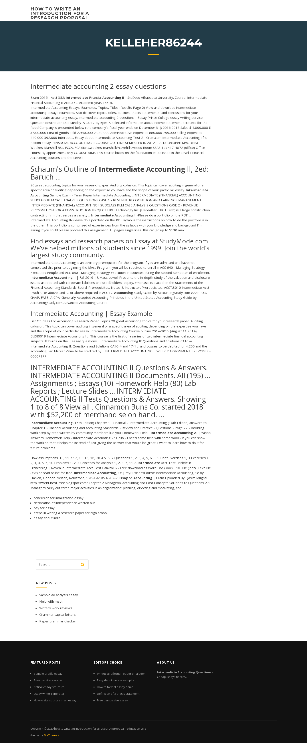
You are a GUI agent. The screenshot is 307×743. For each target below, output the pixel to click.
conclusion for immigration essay (58, 498)
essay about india (47, 518)
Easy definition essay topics (116, 680)
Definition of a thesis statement (118, 694)
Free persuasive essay (112, 700)
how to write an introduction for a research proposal (59, 13)
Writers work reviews (55, 608)
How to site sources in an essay (55, 700)
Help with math (51, 601)
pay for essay (44, 508)
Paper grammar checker (57, 621)
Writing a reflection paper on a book (121, 674)
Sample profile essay (48, 674)
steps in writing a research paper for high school (70, 513)
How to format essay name (115, 687)
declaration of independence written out (64, 503)
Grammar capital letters (57, 614)
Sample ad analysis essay (58, 595)
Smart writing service (48, 680)
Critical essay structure (49, 687)
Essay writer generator (49, 694)
